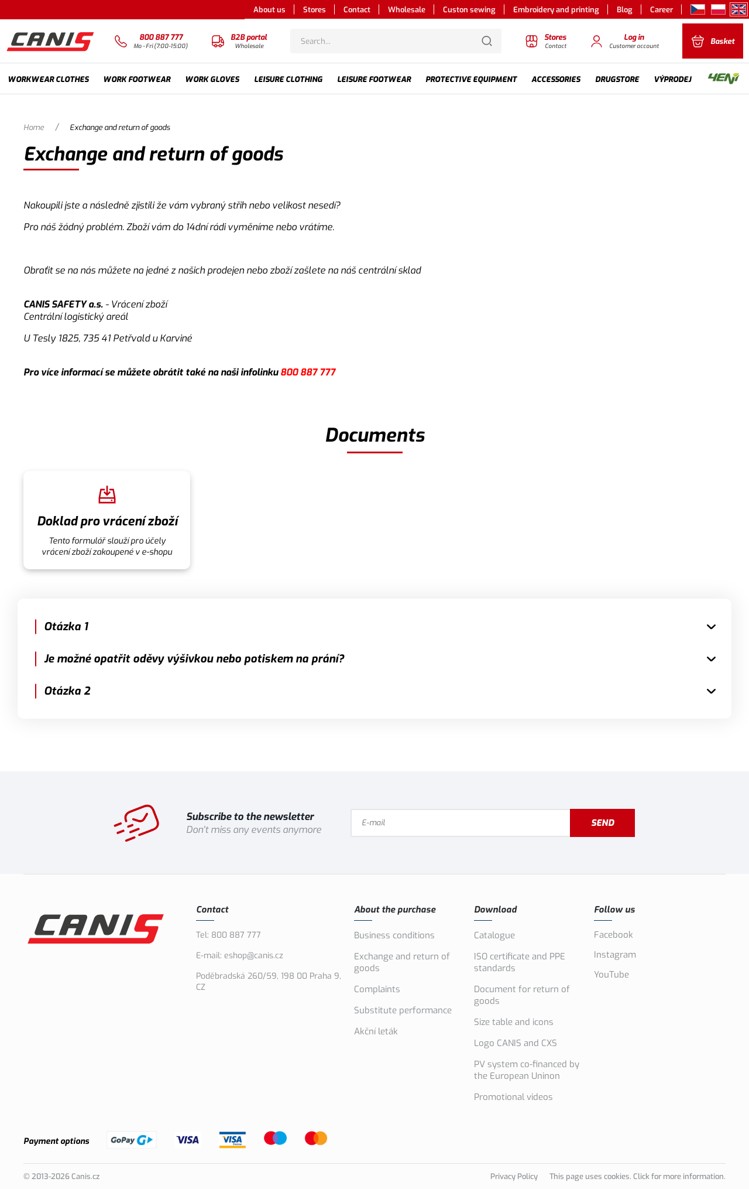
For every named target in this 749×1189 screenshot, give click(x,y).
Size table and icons (514, 1022)
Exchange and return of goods (402, 962)
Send (602, 823)
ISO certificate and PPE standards (519, 962)
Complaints (377, 989)
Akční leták (376, 1031)
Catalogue (494, 935)
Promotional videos (513, 1097)
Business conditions (394, 935)
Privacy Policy (514, 1176)
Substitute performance (403, 1010)
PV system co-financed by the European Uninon (526, 1070)
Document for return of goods (522, 995)
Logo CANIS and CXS (515, 1043)
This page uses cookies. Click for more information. (637, 1176)
